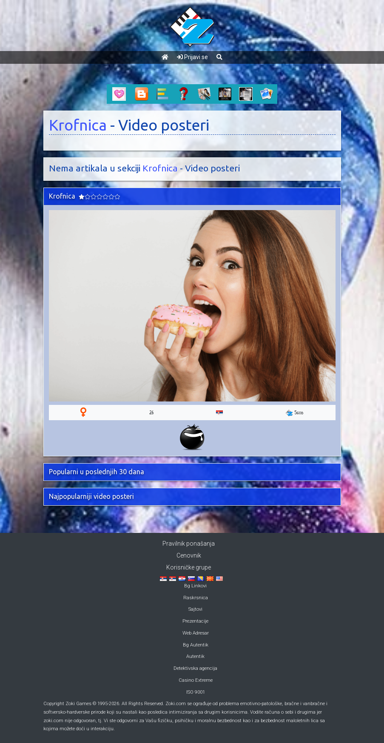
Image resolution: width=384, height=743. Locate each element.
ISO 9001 (195, 692)
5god (295, 412)
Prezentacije (195, 621)
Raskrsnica (195, 598)
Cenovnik (188, 555)
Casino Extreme (196, 680)
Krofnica (78, 125)
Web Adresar (195, 633)
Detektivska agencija (195, 668)
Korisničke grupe (188, 567)
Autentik (195, 656)
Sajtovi (195, 609)
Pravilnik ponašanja (188, 543)
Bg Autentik (195, 645)
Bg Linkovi (195, 586)
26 (151, 412)
